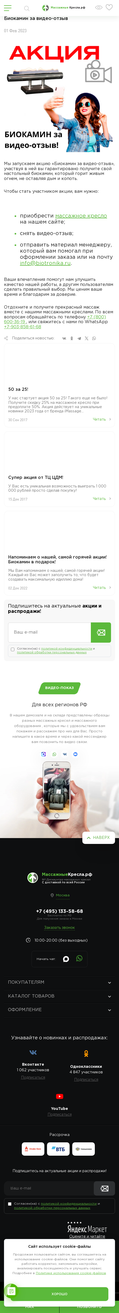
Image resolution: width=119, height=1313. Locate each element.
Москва (63, 895)
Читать (102, 419)
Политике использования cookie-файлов (71, 1273)
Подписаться (33, 1077)
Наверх (101, 837)
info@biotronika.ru (45, 263)
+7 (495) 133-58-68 (59, 911)
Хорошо (59, 1294)
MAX (29, 1306)
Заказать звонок (59, 927)
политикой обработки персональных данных (52, 652)
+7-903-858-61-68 (22, 327)
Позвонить (89, 1306)
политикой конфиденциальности (66, 648)
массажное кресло (81, 216)
